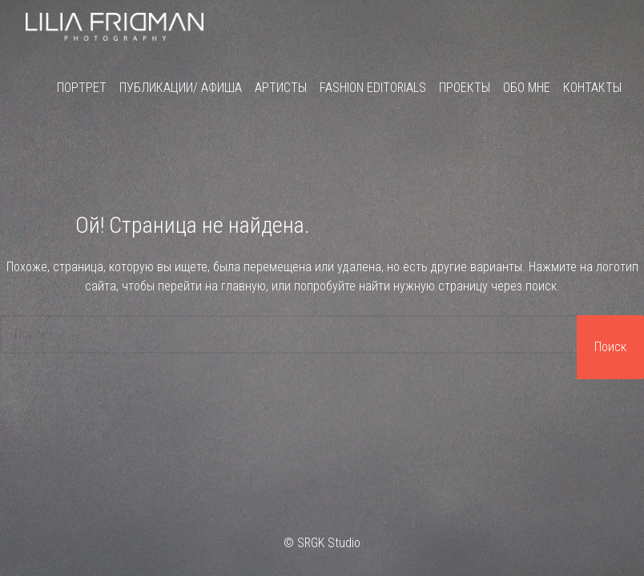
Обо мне (526, 87)
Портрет (82, 87)
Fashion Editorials (373, 87)
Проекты (464, 87)
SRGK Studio (328, 542)
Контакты (592, 87)
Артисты (281, 87)
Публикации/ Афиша (180, 87)
